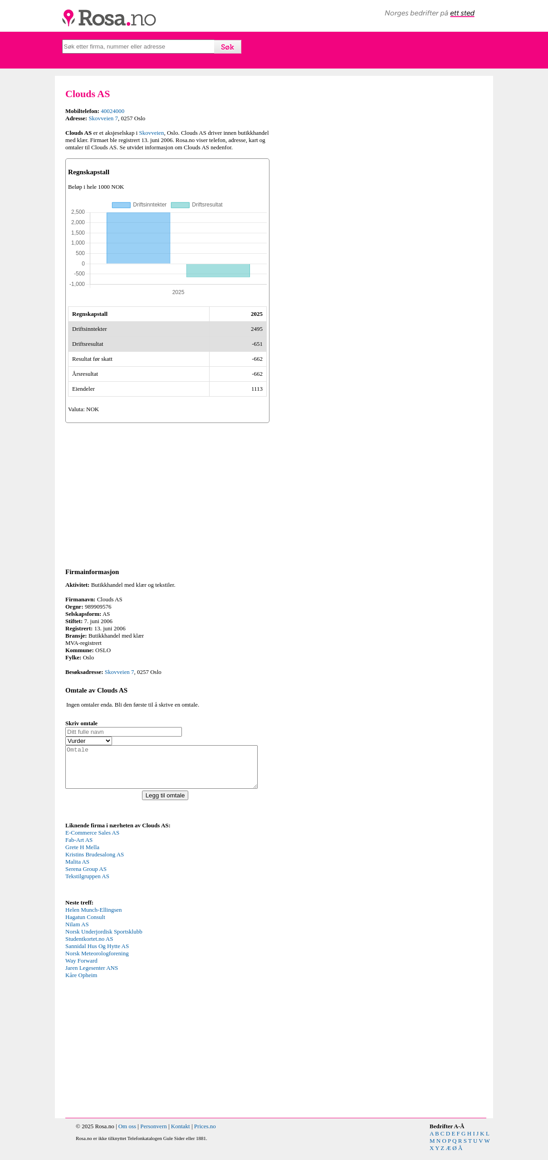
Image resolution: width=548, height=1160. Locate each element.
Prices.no (205, 1134)
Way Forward (81, 968)
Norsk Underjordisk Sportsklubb (103, 939)
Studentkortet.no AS (89, 947)
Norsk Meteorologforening (97, 961)
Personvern (153, 1134)
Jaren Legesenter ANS (91, 976)
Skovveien (151, 132)
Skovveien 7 (103, 118)
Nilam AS (77, 932)
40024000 (112, 111)
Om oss (127, 1134)
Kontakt (180, 1134)
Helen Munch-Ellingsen (93, 917)
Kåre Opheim (81, 983)
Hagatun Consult (85, 925)
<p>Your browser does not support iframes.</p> (133, 871)
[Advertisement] (167, 493)
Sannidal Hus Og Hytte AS (97, 954)
